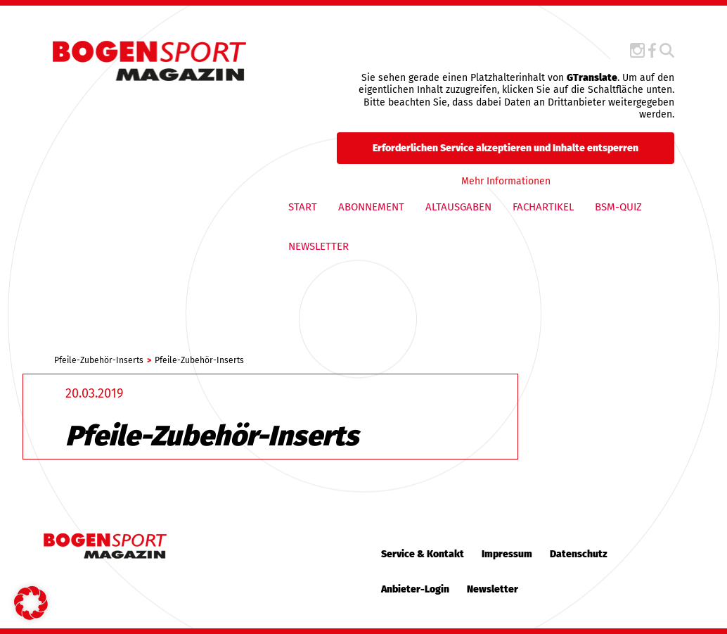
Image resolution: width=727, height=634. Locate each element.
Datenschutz (578, 554)
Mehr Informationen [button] (505, 180)
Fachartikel (543, 207)
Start (302, 207)
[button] (31, 603)
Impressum (507, 554)
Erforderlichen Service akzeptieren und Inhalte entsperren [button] (505, 147)
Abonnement (371, 207)
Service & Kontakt (422, 554)
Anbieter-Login (415, 589)
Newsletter (318, 246)
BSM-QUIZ (618, 207)
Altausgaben (458, 207)
